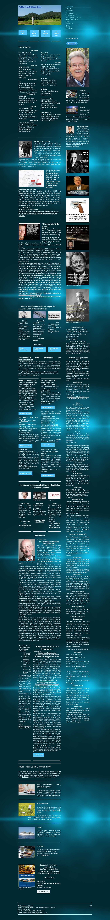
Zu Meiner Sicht (34, 33)
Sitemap (30, 905)
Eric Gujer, (24, 421)
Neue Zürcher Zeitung (54, 349)
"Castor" (43, 819)
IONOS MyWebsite (38, 912)
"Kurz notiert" (45, 855)
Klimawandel (38, 754)
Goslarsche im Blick (39, 349)
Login (90, 905)
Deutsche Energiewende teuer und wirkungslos (25, 727)
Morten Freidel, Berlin (47, 402)
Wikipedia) (26, 659)
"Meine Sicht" (54, 853)
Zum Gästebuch (45, 33)
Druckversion (23, 905)
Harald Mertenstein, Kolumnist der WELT (41, 363)
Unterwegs (52, 836)
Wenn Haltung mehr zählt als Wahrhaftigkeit (54, 525)
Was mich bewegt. (54, 795)
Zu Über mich (23, 32)
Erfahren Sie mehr (25, 413)
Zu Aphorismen (56, 33)
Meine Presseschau (24, 349)
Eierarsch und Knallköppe (78, 341)
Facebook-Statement (47, 561)
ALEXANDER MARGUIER (29, 466)
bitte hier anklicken (43, 891)
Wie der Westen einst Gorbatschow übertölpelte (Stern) (38, 211)
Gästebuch (25, 777)
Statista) (25, 672)
